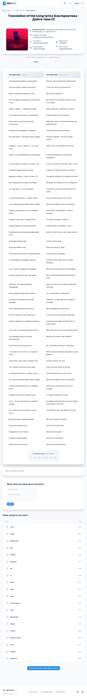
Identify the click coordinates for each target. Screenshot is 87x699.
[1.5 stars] (37, 457)
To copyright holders (47, 692)
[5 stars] (55, 457)
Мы (11, 548)
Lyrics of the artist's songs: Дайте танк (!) (43, 668)
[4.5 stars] (53, 457)
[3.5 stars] (47, 457)
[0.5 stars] (32, 457)
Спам (12, 582)
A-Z (70, 3)
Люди (12, 534)
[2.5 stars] (42, 457)
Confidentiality (60, 692)
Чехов (12, 624)
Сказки (12, 631)
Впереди (13, 561)
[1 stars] (34, 457)
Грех (12, 610)
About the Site (33, 692)
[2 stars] (39, 457)
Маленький (14, 541)
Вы (11, 568)
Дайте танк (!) (20, 10)
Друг (12, 589)
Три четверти (15, 603)
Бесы (12, 645)
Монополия (14, 617)
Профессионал (15, 638)
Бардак (13, 651)
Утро (12, 527)
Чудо (12, 596)
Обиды (12, 555)
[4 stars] (50, 457)
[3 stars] (45, 457)
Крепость (13, 658)
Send (10, 504)
